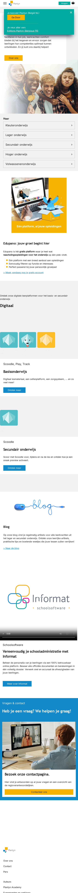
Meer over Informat (17, 683)
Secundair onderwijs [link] (39, 144)
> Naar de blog (11, 548)
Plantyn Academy (12, 887)
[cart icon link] (73, 3)
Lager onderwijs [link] (39, 135)
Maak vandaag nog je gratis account (24, 272)
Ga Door (16, 17)
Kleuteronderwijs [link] (39, 125)
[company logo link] (14, 3)
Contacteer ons (39, 792)
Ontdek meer (14, 390)
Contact (7, 866)
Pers (5, 871)
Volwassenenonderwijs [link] (39, 164)
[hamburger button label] (5, 3)
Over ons (13, 58)
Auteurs (7, 881)
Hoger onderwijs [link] (39, 154)
